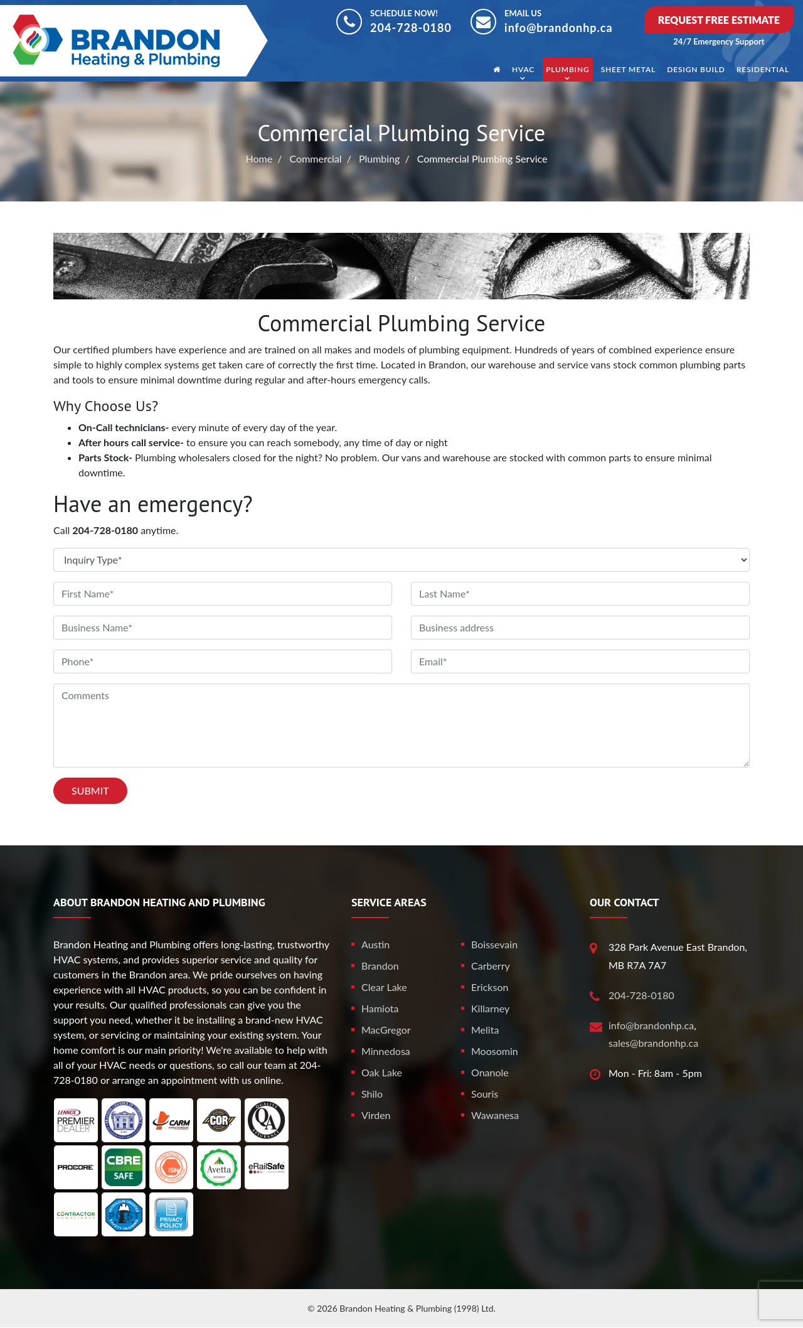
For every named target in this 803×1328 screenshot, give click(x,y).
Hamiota (380, 1008)
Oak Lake (381, 1072)
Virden (376, 1115)
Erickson (489, 987)
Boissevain (494, 944)
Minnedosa (385, 1051)
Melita (485, 1030)
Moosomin (494, 1051)
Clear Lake (384, 987)
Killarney (490, 1008)
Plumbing (567, 69)
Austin (375, 944)
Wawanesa (495, 1115)
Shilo (372, 1094)
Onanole (490, 1072)
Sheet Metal (628, 69)
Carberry (490, 966)
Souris (484, 1094)
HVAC (523, 69)
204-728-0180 (411, 28)
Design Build (696, 69)
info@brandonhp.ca (558, 28)
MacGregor (386, 1030)
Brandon (380, 966)
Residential (763, 69)
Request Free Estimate (719, 20)
